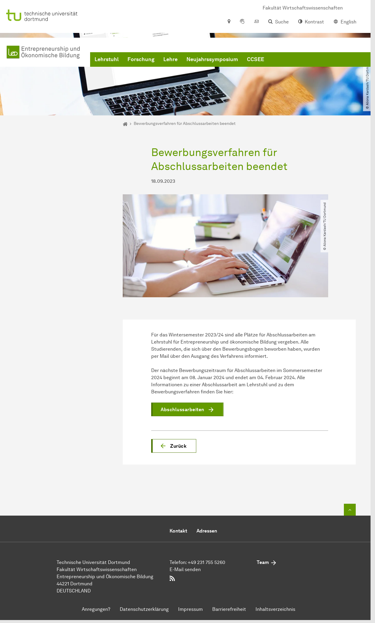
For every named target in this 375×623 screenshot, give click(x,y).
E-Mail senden (185, 569)
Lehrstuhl (107, 59)
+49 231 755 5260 (206, 562)
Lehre (170, 59)
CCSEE (255, 59)
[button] (173, 446)
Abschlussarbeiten (182, 409)
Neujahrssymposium (212, 59)
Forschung (140, 59)
